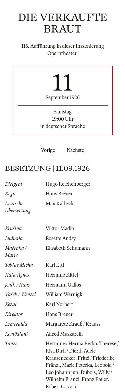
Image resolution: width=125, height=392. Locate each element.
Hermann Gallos (63, 285)
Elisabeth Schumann (68, 248)
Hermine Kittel (62, 275)
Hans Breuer (59, 193)
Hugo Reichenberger (68, 184)
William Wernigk (64, 294)
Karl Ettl (55, 265)
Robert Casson (61, 386)
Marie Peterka (77, 365)
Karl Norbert (59, 304)
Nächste (77, 150)
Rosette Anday (61, 238)
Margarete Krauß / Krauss (73, 324)
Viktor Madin (60, 228)
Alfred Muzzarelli (64, 334)
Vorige (46, 150)
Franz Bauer (95, 379)
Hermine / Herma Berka (71, 343)
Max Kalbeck (60, 203)
